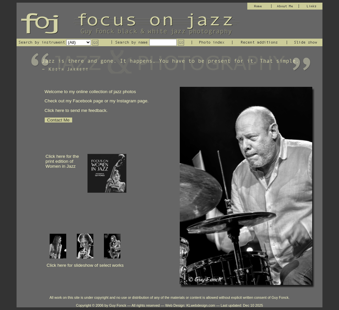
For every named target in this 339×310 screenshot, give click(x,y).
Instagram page (132, 100)
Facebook (83, 100)
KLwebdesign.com (200, 305)
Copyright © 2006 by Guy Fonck (101, 305)
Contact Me (58, 120)
